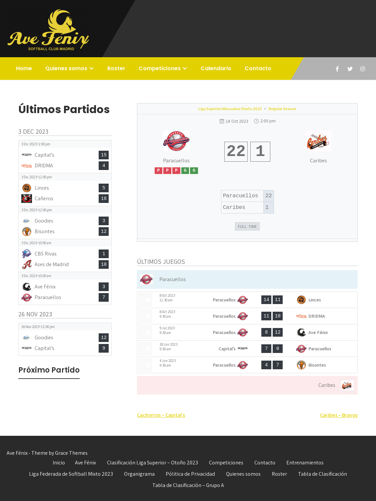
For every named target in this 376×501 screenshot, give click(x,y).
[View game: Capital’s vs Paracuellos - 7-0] (247, 349)
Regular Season (282, 108)
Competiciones (160, 68)
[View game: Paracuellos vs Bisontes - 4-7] (247, 365)
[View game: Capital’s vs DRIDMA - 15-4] (65, 156)
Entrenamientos (305, 462)
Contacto (258, 68)
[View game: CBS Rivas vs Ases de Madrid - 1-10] (65, 255)
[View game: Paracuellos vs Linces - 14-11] (247, 300)
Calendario (216, 68)
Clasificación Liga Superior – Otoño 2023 (152, 462)
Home (24, 68)
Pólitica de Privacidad (190, 473)
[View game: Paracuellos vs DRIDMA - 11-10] (247, 316)
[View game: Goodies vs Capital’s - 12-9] (65, 339)
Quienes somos (66, 68)
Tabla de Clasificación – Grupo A (188, 485)
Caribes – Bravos (339, 415)
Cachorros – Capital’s (161, 415)
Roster (116, 68)
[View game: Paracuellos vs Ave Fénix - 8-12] (247, 332)
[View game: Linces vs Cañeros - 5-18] (65, 189)
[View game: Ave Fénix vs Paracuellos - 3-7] (65, 288)
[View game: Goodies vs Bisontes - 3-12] (65, 222)
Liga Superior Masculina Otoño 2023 (230, 108)
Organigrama (139, 473)
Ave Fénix (85, 462)
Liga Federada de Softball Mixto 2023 (71, 473)
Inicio (59, 462)
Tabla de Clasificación (322, 473)
